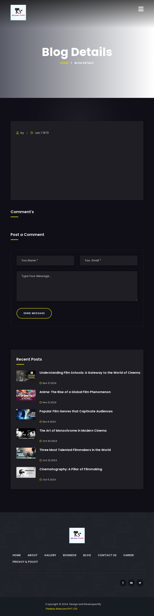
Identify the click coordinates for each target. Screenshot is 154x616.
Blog (87, 555)
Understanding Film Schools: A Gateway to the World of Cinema (89, 372)
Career (128, 555)
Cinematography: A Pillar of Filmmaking (70, 469)
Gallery (50, 555)
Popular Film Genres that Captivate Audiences (76, 411)
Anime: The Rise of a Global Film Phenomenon (75, 392)
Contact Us (107, 555)
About (33, 555)
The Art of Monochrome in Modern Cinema (72, 430)
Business (69, 555)
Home (64, 63)
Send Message (34, 313)
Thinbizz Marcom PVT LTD (61, 609)
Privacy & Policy (25, 562)
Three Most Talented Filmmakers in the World (75, 450)
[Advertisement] (77, 167)
